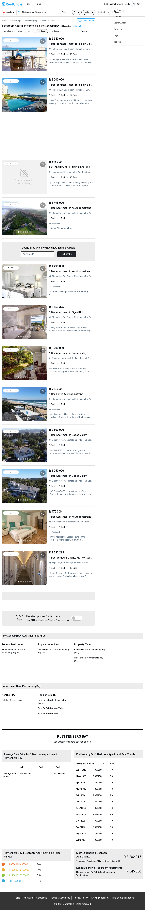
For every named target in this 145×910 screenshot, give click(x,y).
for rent (78, 26)
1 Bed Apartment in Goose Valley (71, 363)
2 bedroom (53, 31)
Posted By (102, 12)
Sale (39, 4)
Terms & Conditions (60, 897)
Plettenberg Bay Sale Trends (117, 4)
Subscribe (67, 254)
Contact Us (41, 897)
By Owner (20, 31)
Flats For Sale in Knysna (12, 700)
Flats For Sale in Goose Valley (51, 708)
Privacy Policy (81, 897)
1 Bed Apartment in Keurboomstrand (71, 218)
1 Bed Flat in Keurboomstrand (71, 404)
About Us (28, 897)
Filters (116, 12)
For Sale (9, 12)
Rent (28, 4)
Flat (75, 12)
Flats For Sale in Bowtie (48, 713)
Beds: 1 (87, 12)
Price (64, 12)
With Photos (8, 31)
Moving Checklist (99, 897)
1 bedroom (40, 31)
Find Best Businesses (123, 897)
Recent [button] (84, 31)
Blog (18, 897)
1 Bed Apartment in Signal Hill (71, 322)
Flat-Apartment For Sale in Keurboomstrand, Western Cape (71, 177)
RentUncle (12, 4)
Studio (30, 31)
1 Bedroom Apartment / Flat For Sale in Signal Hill (71, 568)
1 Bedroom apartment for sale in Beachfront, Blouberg (71, 54)
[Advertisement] (48, 138)
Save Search (86, 20)
